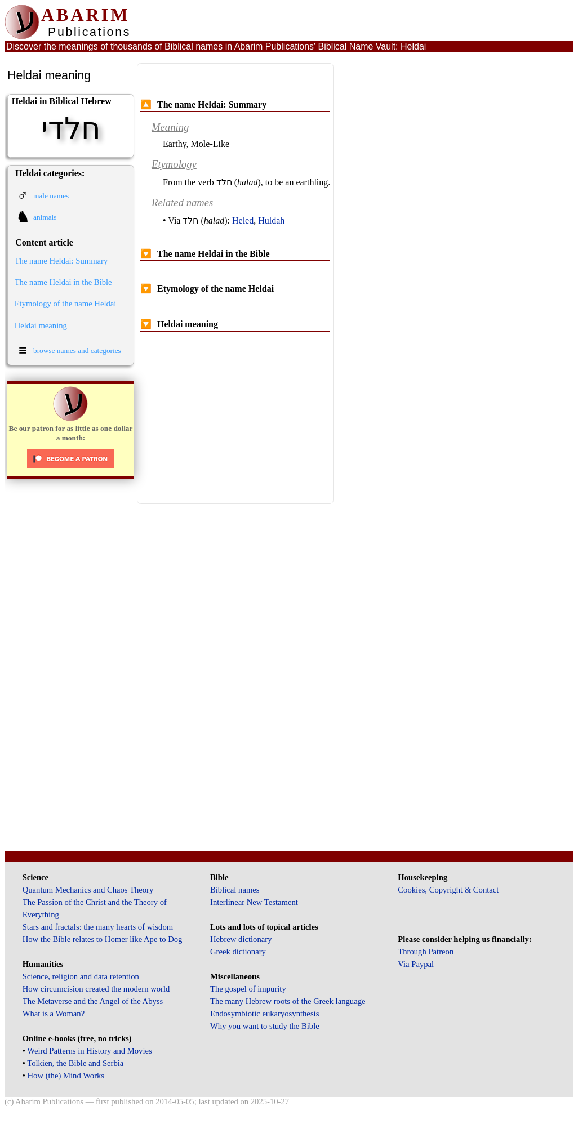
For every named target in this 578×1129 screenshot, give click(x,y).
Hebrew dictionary (241, 939)
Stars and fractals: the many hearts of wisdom (98, 926)
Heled (243, 220)
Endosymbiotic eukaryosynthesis (264, 1013)
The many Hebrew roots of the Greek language (288, 1001)
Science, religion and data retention (81, 976)
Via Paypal (416, 964)
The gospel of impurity (248, 988)
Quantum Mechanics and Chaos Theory (88, 889)
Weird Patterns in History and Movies (89, 1050)
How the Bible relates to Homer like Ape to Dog (103, 939)
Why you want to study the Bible (264, 1025)
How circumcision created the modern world (96, 988)
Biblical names (235, 889)
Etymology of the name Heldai (66, 303)
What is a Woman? (54, 1013)
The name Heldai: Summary (61, 260)
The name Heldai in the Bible (63, 282)
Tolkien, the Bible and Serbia (75, 1063)
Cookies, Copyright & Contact (448, 889)
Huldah (271, 220)
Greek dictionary (238, 951)
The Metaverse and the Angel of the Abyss (93, 1001)
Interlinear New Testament (254, 902)
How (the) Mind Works (66, 1075)
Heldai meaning (41, 325)
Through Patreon (425, 951)
